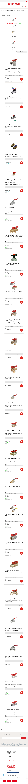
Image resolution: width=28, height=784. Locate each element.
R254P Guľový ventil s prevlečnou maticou (14, 291)
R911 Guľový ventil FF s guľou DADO (12, 430)
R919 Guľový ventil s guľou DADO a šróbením (12, 571)
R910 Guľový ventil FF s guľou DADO (12, 23)
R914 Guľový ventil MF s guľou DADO (12, 458)
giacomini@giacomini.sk (13, 760)
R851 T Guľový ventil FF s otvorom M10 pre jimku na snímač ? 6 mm (14, 180)
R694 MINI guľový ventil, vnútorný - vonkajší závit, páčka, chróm (12, 97)
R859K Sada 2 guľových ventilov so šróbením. (12, 152)
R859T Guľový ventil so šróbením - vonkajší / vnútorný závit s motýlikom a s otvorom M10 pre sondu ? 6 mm (14, 236)
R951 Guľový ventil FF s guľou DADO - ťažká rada (14, 543)
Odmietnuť (14, 780)
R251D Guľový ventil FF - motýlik (11, 681)
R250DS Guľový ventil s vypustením (12, 653)
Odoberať (23, 737)
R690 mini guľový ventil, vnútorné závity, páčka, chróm (13, 124)
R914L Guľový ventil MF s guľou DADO (12, 34)
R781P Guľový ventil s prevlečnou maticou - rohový (14, 69)
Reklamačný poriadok (11, 767)
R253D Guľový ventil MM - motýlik (12, 709)
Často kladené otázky (10, 766)
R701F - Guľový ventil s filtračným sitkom (13, 374)
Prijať (5, 780)
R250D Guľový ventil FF (9, 625)
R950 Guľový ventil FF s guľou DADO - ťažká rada (14, 515)
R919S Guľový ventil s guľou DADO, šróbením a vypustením (12, 599)
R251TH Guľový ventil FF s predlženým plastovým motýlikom (13, 264)
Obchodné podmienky (11, 765)
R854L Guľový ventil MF (10, 207)
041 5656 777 (10, 758)
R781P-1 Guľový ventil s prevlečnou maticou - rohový (12, 320)
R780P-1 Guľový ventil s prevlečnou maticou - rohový (12, 348)
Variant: (6, 74)
